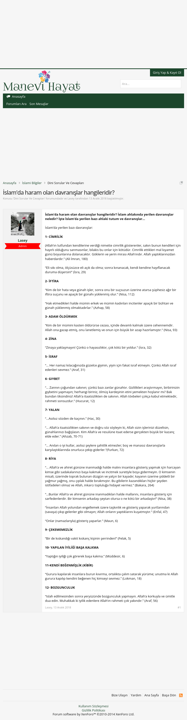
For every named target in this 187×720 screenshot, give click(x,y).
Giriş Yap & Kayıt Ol (167, 72)
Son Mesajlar (38, 104)
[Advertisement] (93, 34)
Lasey (71, 198)
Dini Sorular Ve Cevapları (29, 198)
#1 (179, 607)
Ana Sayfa (151, 695)
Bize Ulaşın (120, 695)
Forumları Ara (16, 104)
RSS (181, 695)
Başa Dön (169, 695)
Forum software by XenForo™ (93, 714)
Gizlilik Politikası (93, 710)
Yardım (136, 695)
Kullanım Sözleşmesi (93, 706)
